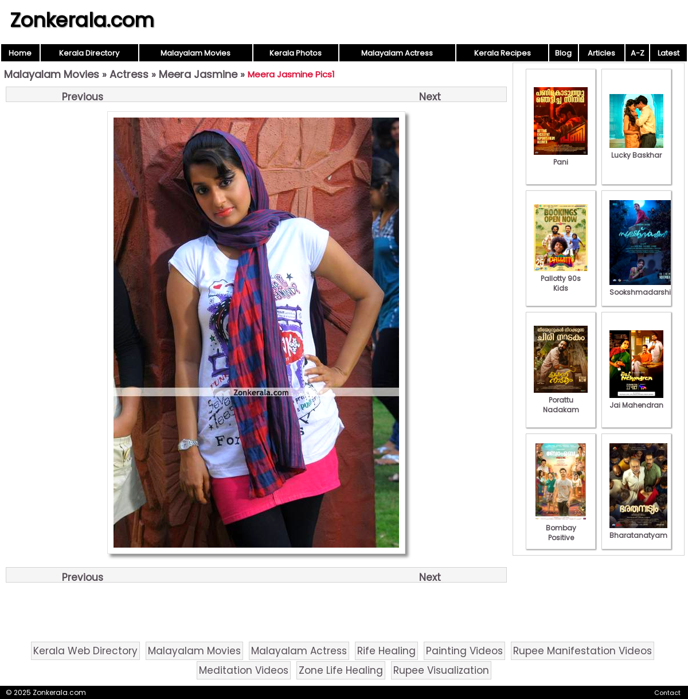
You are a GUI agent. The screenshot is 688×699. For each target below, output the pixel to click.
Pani (561, 157)
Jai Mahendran (636, 400)
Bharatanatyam (638, 530)
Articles (601, 53)
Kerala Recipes (502, 53)
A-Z (637, 53)
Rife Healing (386, 651)
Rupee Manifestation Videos (582, 651)
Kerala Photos (295, 53)
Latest (668, 53)
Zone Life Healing (341, 670)
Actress (129, 74)
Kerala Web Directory (85, 651)
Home (20, 53)
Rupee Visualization (441, 670)
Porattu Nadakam (561, 400)
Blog (563, 53)
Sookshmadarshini (643, 287)
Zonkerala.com (82, 20)
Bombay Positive (561, 527)
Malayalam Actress (397, 53)
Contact (667, 692)
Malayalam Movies (195, 53)
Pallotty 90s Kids (561, 278)
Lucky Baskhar (636, 150)
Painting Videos (464, 651)
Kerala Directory (89, 53)
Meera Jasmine (198, 74)
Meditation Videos (243, 670)
